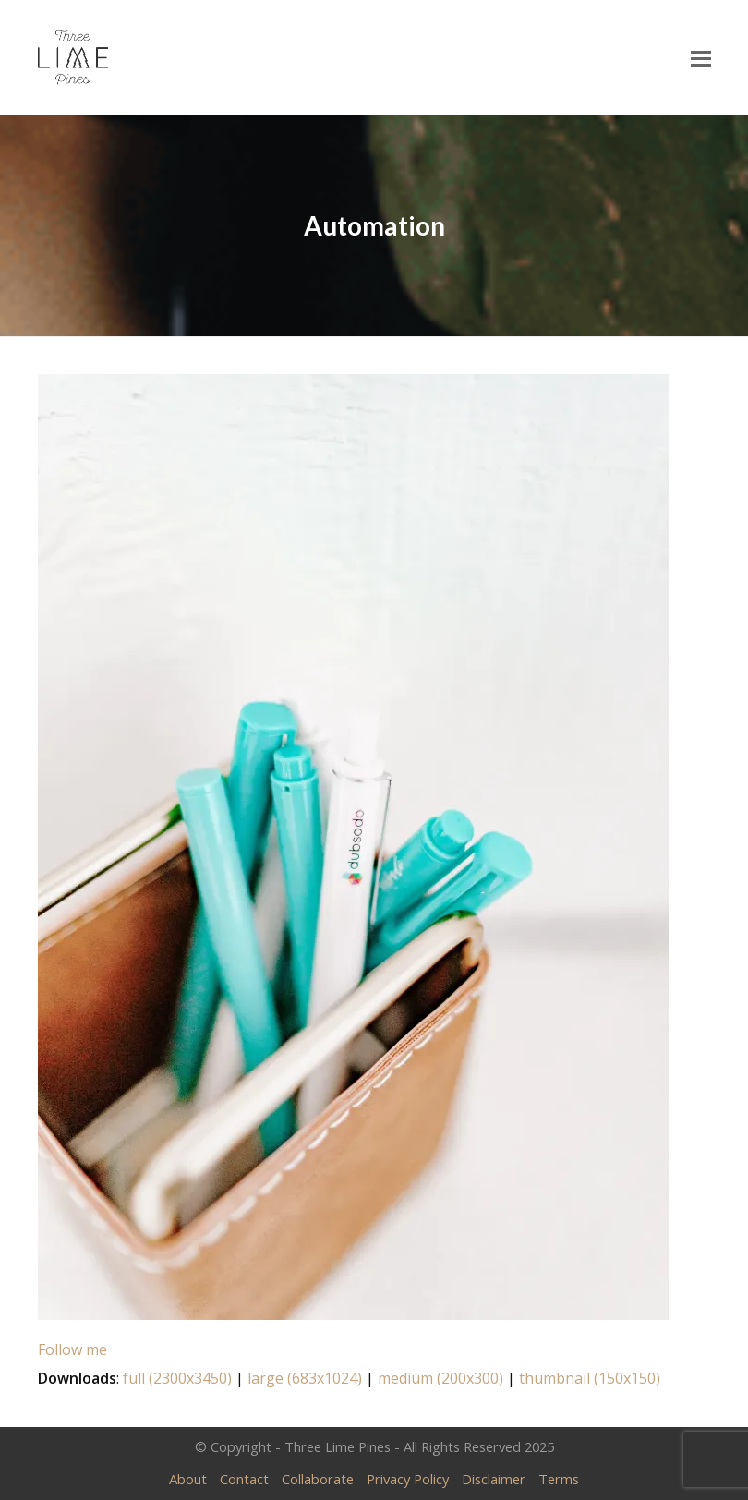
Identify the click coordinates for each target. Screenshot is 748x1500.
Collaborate (318, 1479)
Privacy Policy (408, 1479)
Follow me (72, 1349)
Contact (244, 1479)
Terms (558, 1479)
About (188, 1479)
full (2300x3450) (177, 1378)
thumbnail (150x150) (589, 1378)
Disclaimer (493, 1479)
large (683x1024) (304, 1378)
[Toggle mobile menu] (701, 57)
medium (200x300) (440, 1378)
